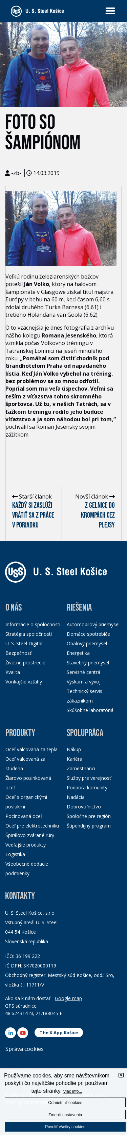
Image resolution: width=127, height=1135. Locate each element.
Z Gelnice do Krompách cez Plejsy (98, 515)
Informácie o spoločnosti (32, 624)
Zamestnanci (81, 768)
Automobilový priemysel (93, 624)
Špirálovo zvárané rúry (29, 835)
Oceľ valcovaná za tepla (31, 749)
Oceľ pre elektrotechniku (32, 825)
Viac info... (72, 1091)
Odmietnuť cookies (65, 1102)
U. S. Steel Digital (23, 643)
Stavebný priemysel (88, 662)
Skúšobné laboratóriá (90, 710)
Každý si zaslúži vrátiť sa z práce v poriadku (33, 515)
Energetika (78, 653)
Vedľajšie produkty (25, 844)
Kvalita (12, 672)
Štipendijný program (89, 825)
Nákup (74, 749)
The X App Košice (59, 1032)
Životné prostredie (25, 662)
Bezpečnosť (18, 653)
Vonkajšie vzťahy (23, 681)
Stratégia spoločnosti (28, 634)
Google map (68, 998)
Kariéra (74, 759)
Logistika (15, 854)
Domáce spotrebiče (88, 634)
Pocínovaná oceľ (23, 816)
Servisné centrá (83, 672)
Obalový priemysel (87, 643)
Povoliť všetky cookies (65, 1126)
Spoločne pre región (89, 816)
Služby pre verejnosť (89, 778)
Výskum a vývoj (84, 681)
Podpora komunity (87, 787)
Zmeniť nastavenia (65, 1115)
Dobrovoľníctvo (84, 806)
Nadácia (76, 797)
